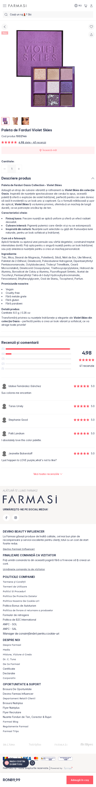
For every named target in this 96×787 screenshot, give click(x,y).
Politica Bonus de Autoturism (19, 605)
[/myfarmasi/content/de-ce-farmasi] (11, 664)
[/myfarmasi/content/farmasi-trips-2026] (11, 731)
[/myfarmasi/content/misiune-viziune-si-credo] (17, 654)
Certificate (9, 668)
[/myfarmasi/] (17, 5)
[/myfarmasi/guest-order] (24, 569)
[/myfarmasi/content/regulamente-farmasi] (15, 726)
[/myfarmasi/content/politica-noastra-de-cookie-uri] (21, 601)
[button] (79, 780)
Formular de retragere (16, 615)
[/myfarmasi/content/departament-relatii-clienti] (19, 698)
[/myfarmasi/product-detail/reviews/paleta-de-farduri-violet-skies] (48, 474)
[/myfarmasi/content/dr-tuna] (9, 659)
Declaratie (9, 673)
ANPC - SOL (10, 624)
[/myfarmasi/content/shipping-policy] (28, 610)
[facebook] (6, 517)
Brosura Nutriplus (13, 703)
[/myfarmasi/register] (19, 549)
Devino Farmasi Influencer (18, 693)
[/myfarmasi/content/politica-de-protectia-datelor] (20, 596)
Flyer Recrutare (12, 712)
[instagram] (15, 517)
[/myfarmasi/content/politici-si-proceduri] (14, 591)
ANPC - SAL (10, 629)
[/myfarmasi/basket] (85, 5)
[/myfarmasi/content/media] (6, 649)
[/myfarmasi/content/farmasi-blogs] (10, 721)
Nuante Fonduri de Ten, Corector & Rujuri (27, 717)
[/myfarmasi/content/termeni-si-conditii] (14, 582)
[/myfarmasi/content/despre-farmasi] (12, 645)
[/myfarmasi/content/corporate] (9, 678)
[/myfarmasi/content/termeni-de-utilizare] (15, 586)
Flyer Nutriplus (11, 707)
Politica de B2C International (19, 619)
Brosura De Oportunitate (17, 689)
